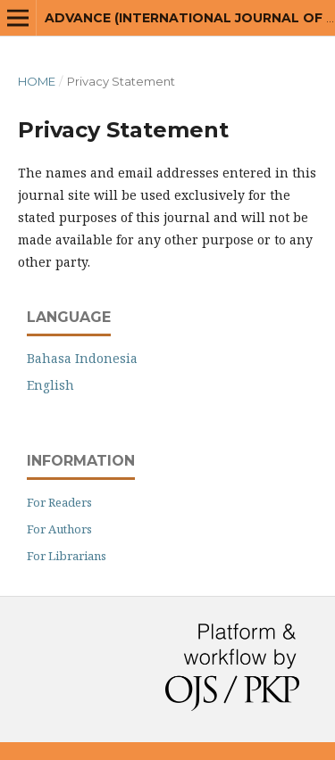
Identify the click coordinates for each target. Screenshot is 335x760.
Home (36, 81)
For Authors (59, 529)
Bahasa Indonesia (82, 358)
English (50, 384)
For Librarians (66, 556)
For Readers (59, 502)
